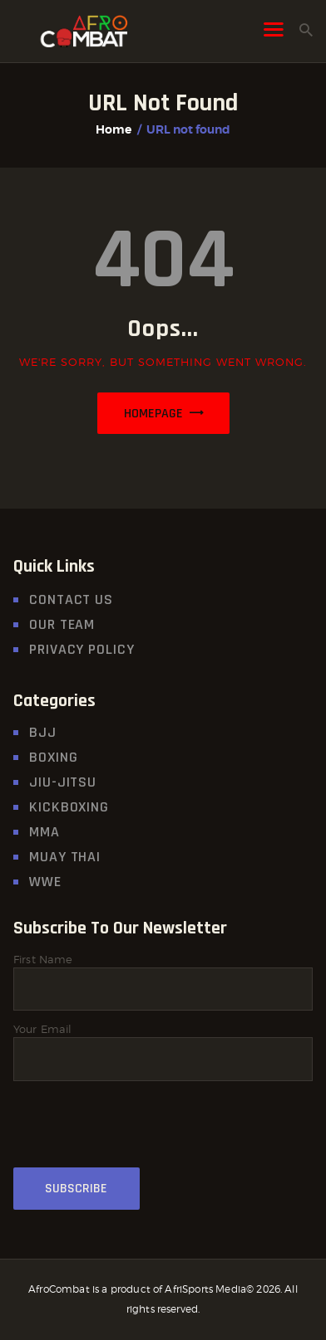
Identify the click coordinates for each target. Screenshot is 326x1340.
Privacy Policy (82, 649)
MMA (44, 831)
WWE (45, 881)
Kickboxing (69, 806)
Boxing (53, 757)
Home (113, 129)
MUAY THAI (65, 856)
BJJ (43, 732)
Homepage (153, 413)
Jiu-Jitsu (62, 782)
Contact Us (71, 599)
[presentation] (139, 1133)
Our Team (62, 624)
